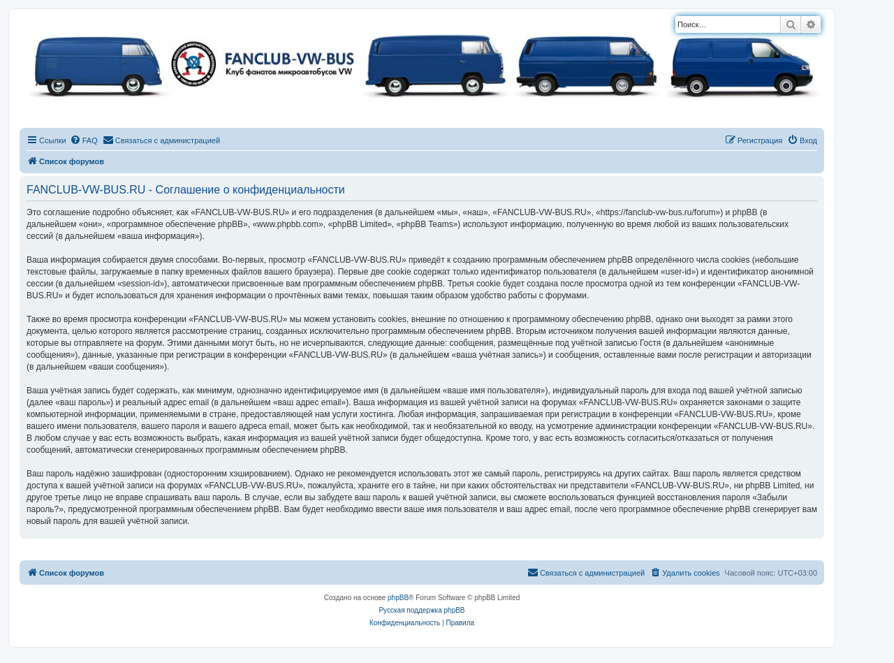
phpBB (398, 598)
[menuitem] (84, 140)
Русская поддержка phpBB (421, 610)
